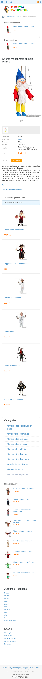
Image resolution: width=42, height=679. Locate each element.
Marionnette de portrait (17, 474)
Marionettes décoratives (18, 434)
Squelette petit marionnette (23, 541)
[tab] (21, 198)
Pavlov (6, 596)
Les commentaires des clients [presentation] (13, 202)
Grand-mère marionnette (14, 230)
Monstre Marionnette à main (23, 562)
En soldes (7, 644)
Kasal (6, 607)
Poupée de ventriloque (17, 464)
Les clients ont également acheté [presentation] (14, 198)
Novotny (7, 609)
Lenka (6, 618)
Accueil (3, 17)
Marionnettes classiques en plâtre (19, 427)
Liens (37, 667)
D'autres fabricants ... (11, 620)
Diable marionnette (12, 366)
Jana (5, 604)
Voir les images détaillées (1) (21, 121)
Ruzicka (6, 612)
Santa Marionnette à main (22, 551)
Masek (20, 139)
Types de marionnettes (17, 669)
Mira (5, 615)
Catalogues (28, 669)
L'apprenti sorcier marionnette (16, 264)
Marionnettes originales (17, 439)
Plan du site (8, 635)
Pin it (3, 185)
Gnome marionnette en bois (23, 26)
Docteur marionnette (12, 298)
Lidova (6, 598)
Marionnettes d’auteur (17, 454)
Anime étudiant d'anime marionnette (22, 511)
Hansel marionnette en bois (23, 573)
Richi (5, 601)
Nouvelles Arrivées (10, 641)
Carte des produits (10, 638)
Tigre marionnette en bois (22, 531)
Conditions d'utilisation (28, 667)
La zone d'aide (7, 667)
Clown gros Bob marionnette (23, 488)
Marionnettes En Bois (13, 16)
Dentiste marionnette (12, 332)
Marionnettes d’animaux (18, 459)
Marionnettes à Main (16, 449)
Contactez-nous (16, 667)
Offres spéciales (9, 633)
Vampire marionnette (21, 499)
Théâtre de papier (15, 469)
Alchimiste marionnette (13, 399)
